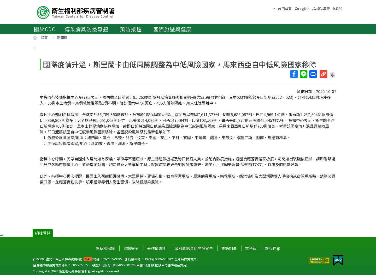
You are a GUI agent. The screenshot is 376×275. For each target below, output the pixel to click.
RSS (339, 8)
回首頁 (287, 8)
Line (303, 74)
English (303, 9)
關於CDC (45, 29)
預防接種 (131, 29)
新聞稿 (62, 37)
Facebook (294, 74)
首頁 (44, 37)
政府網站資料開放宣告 (194, 248)
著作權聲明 (156, 248)
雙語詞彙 (229, 248)
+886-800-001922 (123, 265)
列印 (313, 74)
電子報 (251, 248)
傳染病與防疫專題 (86, 29)
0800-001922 (164, 259)
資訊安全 (131, 248)
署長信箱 (272, 248)
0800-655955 (80, 265)
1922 (147, 259)
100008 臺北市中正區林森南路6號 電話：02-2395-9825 (77, 259)
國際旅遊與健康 (172, 29)
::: (34, 47)
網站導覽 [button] (323, 8)
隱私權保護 (105, 248)
